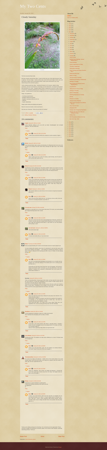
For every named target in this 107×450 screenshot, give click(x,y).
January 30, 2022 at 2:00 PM (39, 345)
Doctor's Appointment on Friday (76, 64)
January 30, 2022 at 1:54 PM (39, 293)
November (72, 35)
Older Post (61, 436)
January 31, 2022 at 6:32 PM (39, 234)
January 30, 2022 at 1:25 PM (39, 177)
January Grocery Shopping (75, 100)
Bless (30, 133)
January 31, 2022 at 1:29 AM (39, 189)
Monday (71, 96)
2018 (70, 128)
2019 (70, 126)
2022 (70, 31)
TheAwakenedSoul (29, 357)
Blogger (60, 447)
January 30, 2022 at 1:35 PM (39, 259)
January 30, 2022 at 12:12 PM (39, 133)
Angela (26, 123)
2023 (70, 29)
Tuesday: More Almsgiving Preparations (78, 109)
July (71, 43)
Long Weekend (73, 86)
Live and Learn (28, 207)
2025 (70, 25)
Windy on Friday (73, 75)
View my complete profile (72, 17)
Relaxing (34, 115)
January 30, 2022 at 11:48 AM (36, 311)
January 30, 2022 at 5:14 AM (34, 143)
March (71, 51)
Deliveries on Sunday (74, 98)
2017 (70, 130)
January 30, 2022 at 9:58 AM (35, 243)
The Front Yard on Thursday (75, 77)
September (72, 39)
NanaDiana (27, 311)
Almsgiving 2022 (73, 107)
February (72, 53)
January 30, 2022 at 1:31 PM (39, 217)
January (71, 55)
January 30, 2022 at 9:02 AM (38, 207)
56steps (27, 381)
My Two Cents (33, 6)
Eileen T (27, 243)
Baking (26, 115)
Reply (26, 128)
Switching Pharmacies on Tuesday (77, 94)
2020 (70, 124)
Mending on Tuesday (74, 81)
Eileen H (27, 165)
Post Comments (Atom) (30, 439)
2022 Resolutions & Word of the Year (77, 116)
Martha (26, 143)
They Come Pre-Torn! (74, 105)
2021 (70, 122)
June (71, 45)
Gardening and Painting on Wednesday (78, 79)
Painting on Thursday (74, 90)
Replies (28, 130)
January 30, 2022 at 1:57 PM (39, 321)
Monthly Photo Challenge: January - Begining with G (77, 60)
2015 (70, 134)
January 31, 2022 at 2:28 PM (39, 196)
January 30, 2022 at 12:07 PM (38, 335)
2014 (70, 136)
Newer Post (23, 436)
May (71, 47)
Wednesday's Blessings (75, 68)
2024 (70, 27)
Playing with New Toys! (74, 73)
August (71, 41)
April (71, 49)
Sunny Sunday (73, 57)
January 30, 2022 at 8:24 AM (35, 165)
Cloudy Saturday (73, 62)
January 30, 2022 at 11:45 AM (36, 278)
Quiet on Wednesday (74, 92)
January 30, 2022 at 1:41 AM (34, 123)
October (71, 37)
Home (42, 436)
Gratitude (30, 115)
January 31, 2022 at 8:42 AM (35, 381)
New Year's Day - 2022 (74, 119)
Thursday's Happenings (75, 66)
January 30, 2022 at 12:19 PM (39, 154)
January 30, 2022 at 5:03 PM (40, 357)
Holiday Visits (72, 114)
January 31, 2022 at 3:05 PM (39, 393)
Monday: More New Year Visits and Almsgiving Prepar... (77, 112)
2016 (70, 132)
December (72, 33)
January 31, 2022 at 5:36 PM (42, 227)
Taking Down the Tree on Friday (76, 88)
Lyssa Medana (28, 335)
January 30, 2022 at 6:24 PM (39, 368)
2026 (70, 23)
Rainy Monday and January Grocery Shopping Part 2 (77, 84)
